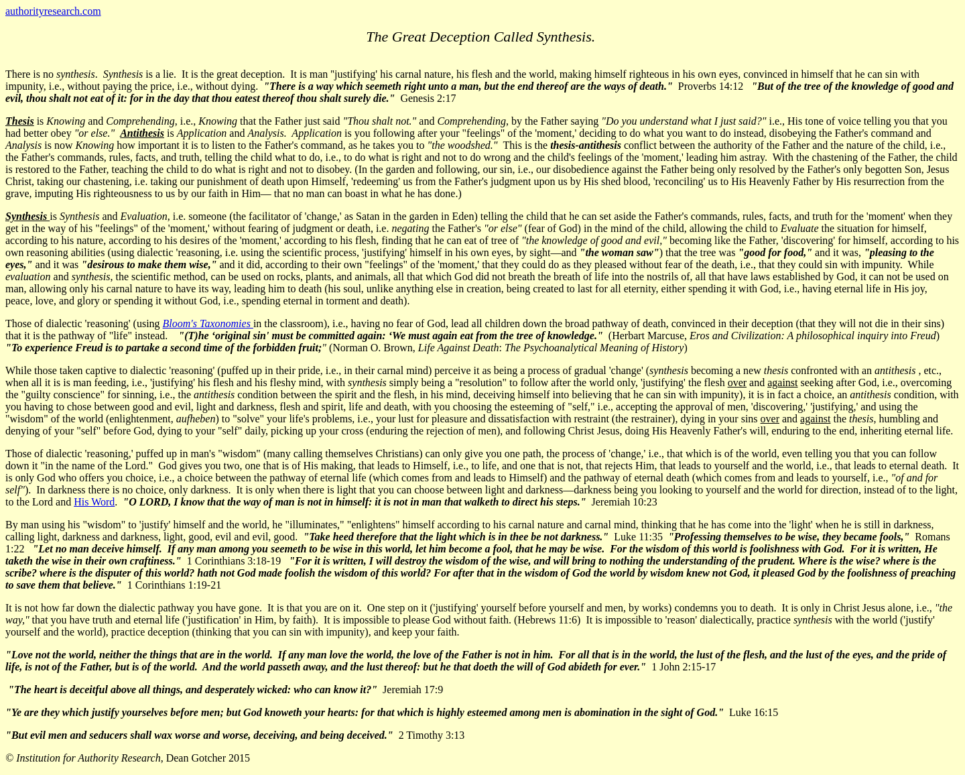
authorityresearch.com (53, 11)
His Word (94, 502)
